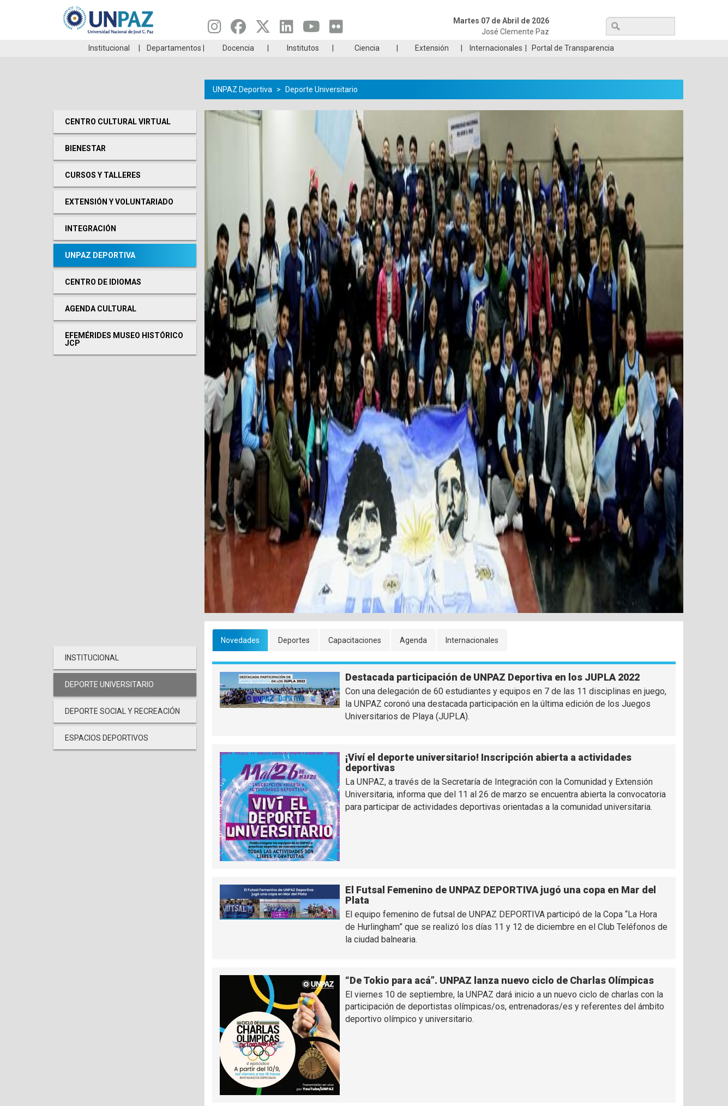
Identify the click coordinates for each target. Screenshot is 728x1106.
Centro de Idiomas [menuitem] (103, 298)
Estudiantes (415, 48)
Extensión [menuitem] (432, 64)
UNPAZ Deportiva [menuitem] (100, 271)
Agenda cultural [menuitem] (100, 325)
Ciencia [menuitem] (367, 64)
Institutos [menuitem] (303, 64)
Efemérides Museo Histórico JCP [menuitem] (124, 355)
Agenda (413, 656)
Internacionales (472, 656)
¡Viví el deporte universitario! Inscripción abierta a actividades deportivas (488, 779)
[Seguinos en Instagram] (214, 29)
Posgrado (622, 48)
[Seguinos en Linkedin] (286, 29)
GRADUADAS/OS (519, 48)
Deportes (294, 656)
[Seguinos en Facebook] (238, 29)
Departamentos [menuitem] (174, 64)
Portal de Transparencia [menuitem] (573, 64)
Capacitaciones (354, 656)
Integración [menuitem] (90, 245)
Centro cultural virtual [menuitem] (118, 138)
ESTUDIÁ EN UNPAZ (208, 48)
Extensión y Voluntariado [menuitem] (119, 218)
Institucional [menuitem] (109, 64)
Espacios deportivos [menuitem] (106, 754)
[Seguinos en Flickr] (336, 29)
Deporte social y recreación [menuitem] (122, 727)
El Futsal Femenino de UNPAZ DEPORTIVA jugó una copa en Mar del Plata (500, 911)
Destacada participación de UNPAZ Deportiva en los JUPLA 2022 (492, 693)
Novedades (240, 656)
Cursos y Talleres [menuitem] (103, 191)
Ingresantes (312, 48)
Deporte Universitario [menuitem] (109, 700)
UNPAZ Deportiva (242, 105)
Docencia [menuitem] (238, 64)
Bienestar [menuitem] (85, 164)
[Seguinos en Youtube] (311, 29)
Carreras (104, 48)
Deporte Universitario (321, 105)
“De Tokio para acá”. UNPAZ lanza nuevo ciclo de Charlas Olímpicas (499, 996)
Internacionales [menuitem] (496, 64)
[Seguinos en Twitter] (262, 29)
